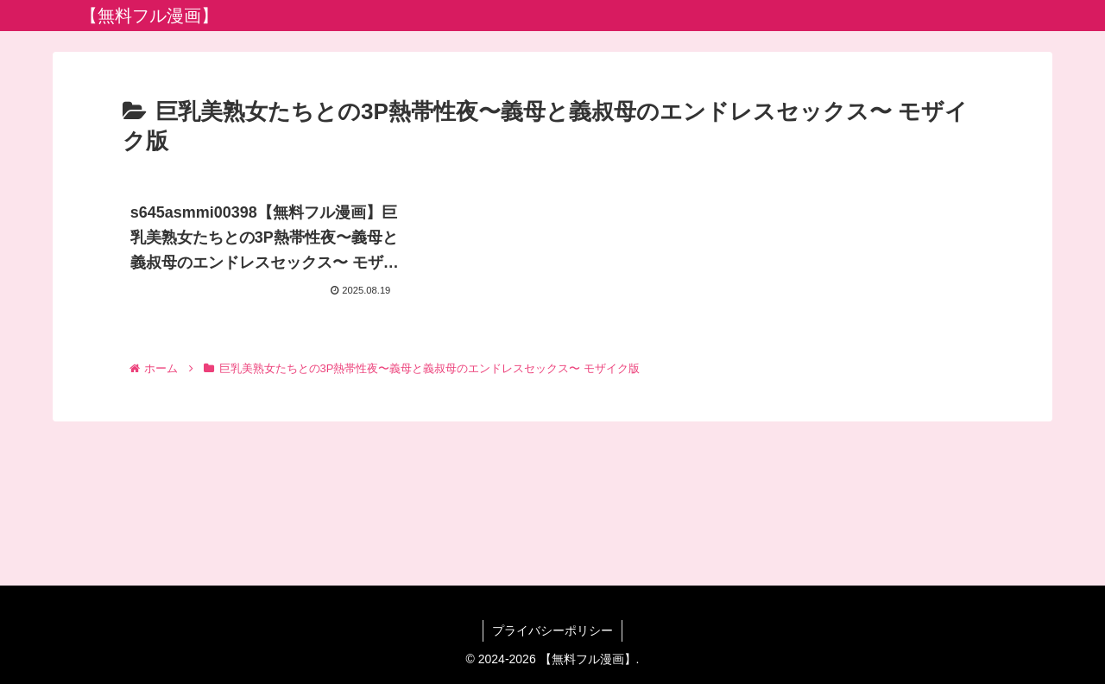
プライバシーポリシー (552, 630)
